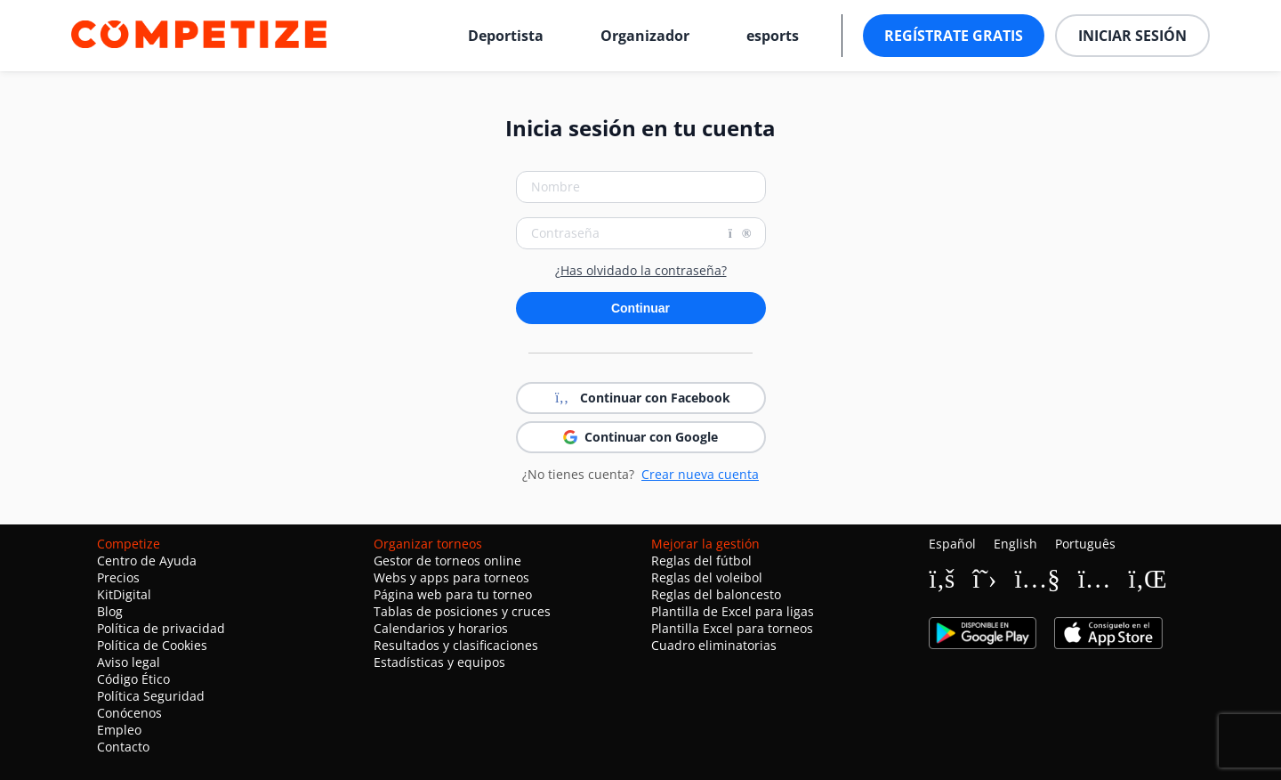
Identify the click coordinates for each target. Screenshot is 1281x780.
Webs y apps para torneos (451, 577)
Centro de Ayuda (147, 560)
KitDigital (124, 594)
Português (1085, 543)
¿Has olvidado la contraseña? (641, 271)
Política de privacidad (161, 628)
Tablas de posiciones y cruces (462, 611)
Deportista (506, 35)
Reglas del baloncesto (716, 594)
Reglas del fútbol (701, 560)
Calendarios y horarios (441, 628)
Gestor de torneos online (447, 560)
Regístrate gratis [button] (953, 35)
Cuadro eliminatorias (714, 645)
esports (772, 35)
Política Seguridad (151, 695)
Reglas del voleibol (706, 577)
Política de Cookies (152, 645)
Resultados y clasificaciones (456, 645)
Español (952, 543)
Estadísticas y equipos (439, 662)
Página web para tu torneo (453, 594)
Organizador (644, 35)
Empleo (119, 729)
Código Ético (133, 678)
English (1015, 543)
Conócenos (129, 712)
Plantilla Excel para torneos (732, 628)
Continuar (640, 308)
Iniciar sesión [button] (1132, 35)
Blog (110, 611)
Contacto (123, 746)
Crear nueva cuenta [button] (700, 474)
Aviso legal (128, 662)
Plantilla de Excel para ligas (732, 611)
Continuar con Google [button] (640, 436)
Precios (118, 577)
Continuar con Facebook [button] (641, 398)
